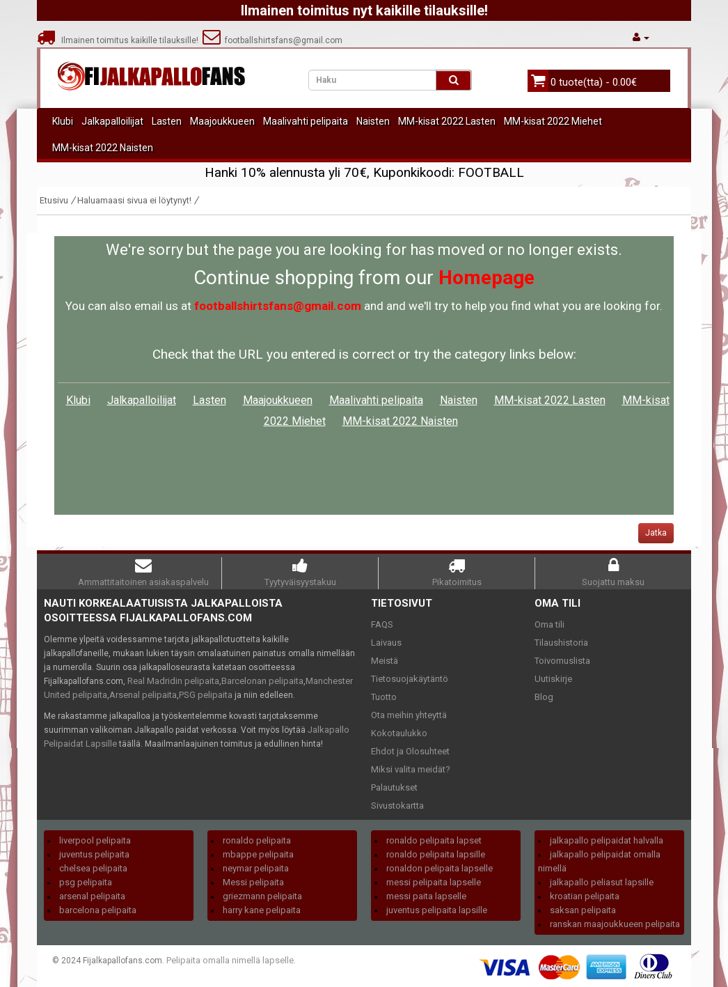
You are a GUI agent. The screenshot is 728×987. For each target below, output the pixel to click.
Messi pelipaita (253, 882)
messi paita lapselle (426, 896)
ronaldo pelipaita (257, 840)
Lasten (167, 121)
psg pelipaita (85, 882)
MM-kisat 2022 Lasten (447, 121)
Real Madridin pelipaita (173, 681)
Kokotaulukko (399, 733)
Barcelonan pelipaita (262, 681)
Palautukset (394, 787)
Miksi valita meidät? (410, 769)
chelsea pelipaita (93, 868)
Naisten (373, 121)
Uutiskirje (553, 679)
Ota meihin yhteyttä (409, 715)
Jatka (656, 533)
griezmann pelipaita (262, 896)
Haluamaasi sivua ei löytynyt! (134, 200)
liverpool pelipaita (95, 840)
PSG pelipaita (205, 695)
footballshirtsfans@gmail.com (272, 40)
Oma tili (549, 624)
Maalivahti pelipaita (305, 121)
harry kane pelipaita (262, 910)
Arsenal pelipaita (143, 695)
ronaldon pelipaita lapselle (439, 868)
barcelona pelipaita (97, 910)
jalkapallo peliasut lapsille (602, 882)
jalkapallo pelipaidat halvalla (606, 840)
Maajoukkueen (222, 121)
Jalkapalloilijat (112, 121)
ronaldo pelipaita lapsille (435, 854)
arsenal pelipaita (92, 896)
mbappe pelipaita (258, 854)
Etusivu (54, 200)
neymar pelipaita (256, 868)
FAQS (382, 624)
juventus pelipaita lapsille (436, 910)
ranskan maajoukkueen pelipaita (615, 924)
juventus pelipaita (94, 854)
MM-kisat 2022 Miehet (553, 121)
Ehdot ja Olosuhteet (410, 751)
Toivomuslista (562, 660)
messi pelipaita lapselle (433, 882)
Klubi (62, 121)
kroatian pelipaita (584, 896)
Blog (544, 697)
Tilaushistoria (561, 642)
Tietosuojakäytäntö (409, 679)
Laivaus (386, 642)
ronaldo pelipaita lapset (434, 840)
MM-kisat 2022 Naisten (102, 147)
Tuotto (384, 697)
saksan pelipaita (583, 910)
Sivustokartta (397, 805)
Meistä (384, 660)
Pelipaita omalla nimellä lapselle (230, 960)
